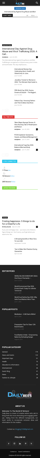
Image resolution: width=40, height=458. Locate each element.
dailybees (5, 57)
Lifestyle (5, 217)
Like (9, 170)
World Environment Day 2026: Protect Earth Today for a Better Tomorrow (25, 288)
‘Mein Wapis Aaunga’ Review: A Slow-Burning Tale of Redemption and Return (25, 125)
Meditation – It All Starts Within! (25, 314)
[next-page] (7, 110)
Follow (12, 176)
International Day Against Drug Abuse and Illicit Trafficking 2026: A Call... (19, 51)
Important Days (7, 45)
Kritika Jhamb (6, 227)
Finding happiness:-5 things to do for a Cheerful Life (18, 222)
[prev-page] (3, 110)
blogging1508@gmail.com (24, 429)
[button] (3, 3)
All (27, 15)
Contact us (13, 452)
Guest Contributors (24, 452)
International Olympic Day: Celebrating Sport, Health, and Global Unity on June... (25, 71)
